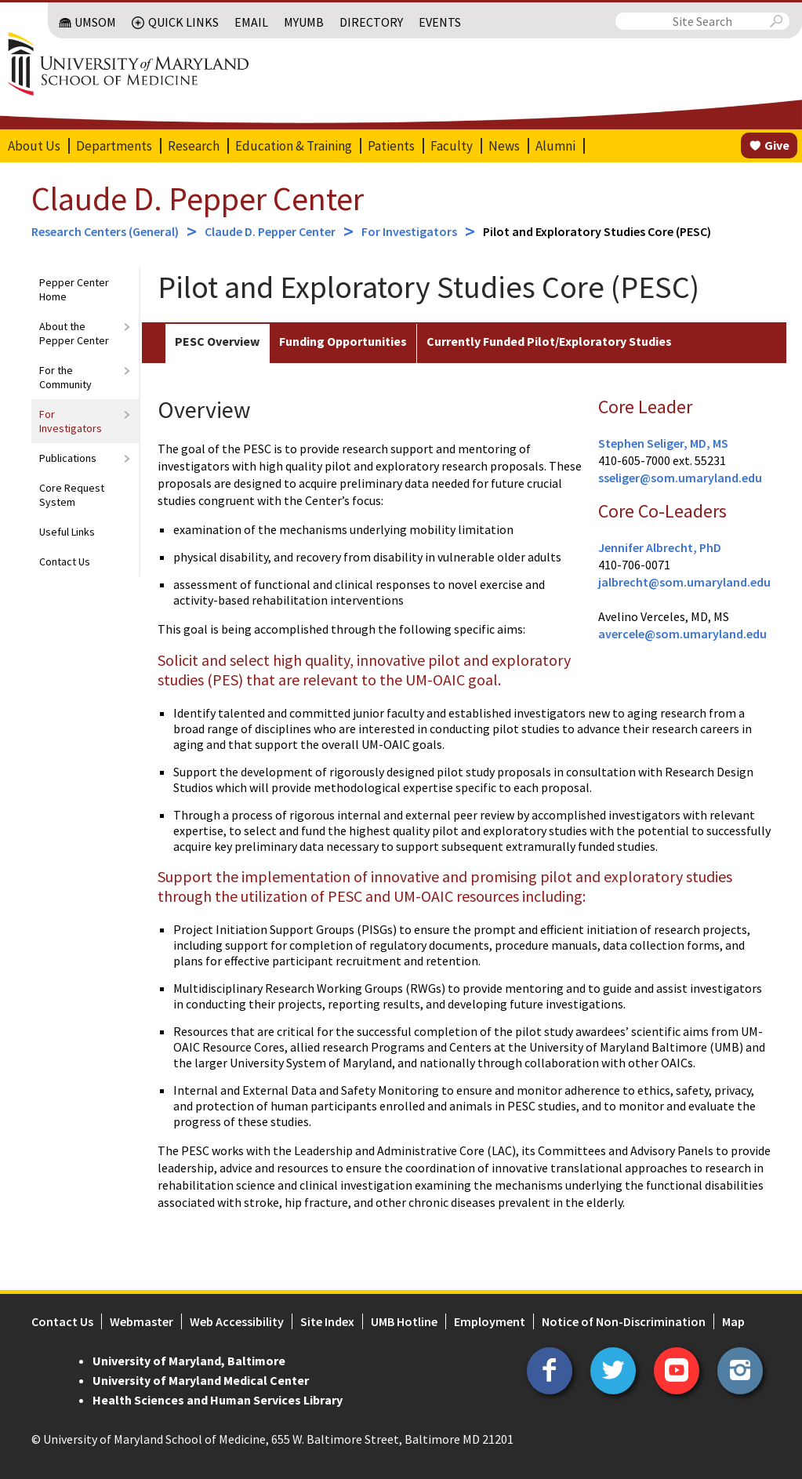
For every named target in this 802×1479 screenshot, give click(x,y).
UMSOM (95, 22)
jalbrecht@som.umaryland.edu (684, 582)
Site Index (327, 1321)
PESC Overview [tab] (217, 341)
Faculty (451, 145)
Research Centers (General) (105, 231)
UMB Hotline (404, 1321)
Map (733, 1321)
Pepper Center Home (74, 289)
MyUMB (304, 22)
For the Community (65, 377)
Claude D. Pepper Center (197, 198)
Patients (391, 145)
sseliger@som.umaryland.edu (680, 477)
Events (440, 22)
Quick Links (183, 22)
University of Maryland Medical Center (201, 1380)
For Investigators (409, 231)
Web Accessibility (237, 1321)
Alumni (555, 145)
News (504, 145)
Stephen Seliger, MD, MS (663, 443)
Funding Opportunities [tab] (343, 341)
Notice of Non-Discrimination (624, 1321)
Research (194, 145)
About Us (34, 145)
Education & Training (293, 145)
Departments (114, 145)
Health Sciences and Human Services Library (218, 1400)
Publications (67, 458)
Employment (489, 1321)
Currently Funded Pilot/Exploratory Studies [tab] (549, 341)
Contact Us (64, 561)
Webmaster (141, 1321)
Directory (371, 22)
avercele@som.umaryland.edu (682, 633)
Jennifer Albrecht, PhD (659, 547)
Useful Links (67, 532)
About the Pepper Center (74, 333)
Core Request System (71, 495)
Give (776, 145)
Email (251, 22)
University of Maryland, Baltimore (189, 1360)
